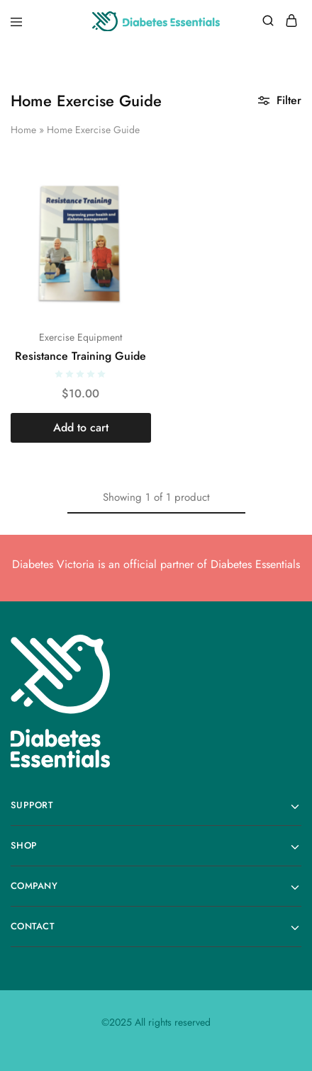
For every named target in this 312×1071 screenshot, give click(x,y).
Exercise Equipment (80, 337)
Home (23, 130)
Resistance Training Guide (80, 356)
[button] (81, 428)
